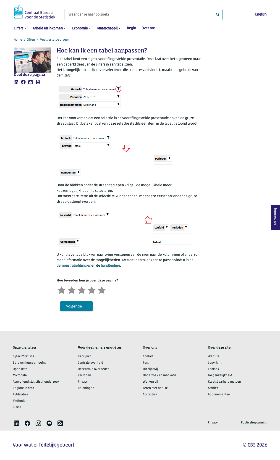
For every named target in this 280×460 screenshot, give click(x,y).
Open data (20, 369)
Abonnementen (219, 394)
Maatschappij (107, 28)
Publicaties (20, 394)
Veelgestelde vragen (55, 39)
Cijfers (18, 28)
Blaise (17, 407)
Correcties (150, 394)
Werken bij (150, 381)
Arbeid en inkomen (48, 28)
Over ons (148, 28)
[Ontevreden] (72, 289)
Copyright (215, 362)
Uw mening (275, 217)
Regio (131, 28)
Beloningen (86, 388)
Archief (213, 388)
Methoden (20, 401)
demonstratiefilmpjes (74, 266)
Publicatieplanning (254, 422)
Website (214, 356)
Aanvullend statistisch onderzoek (36, 381)
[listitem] (16, 82)
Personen (84, 375)
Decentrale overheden (94, 369)
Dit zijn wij (150, 369)
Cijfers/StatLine (23, 356)
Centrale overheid (90, 362)
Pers (146, 362)
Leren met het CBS (155, 388)
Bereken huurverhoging (30, 362)
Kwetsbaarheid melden (224, 381)
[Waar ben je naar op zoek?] (143, 14)
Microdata (20, 375)
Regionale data (23, 388)
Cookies (213, 369)
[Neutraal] (82, 289)
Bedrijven (85, 356)
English (261, 14)
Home (18, 39)
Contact (148, 356)
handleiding (110, 266)
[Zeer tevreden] (102, 289)
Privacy (83, 381)
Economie (80, 28)
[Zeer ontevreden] (62, 289)
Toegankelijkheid (220, 375)
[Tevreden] (92, 289)
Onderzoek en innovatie (160, 375)
